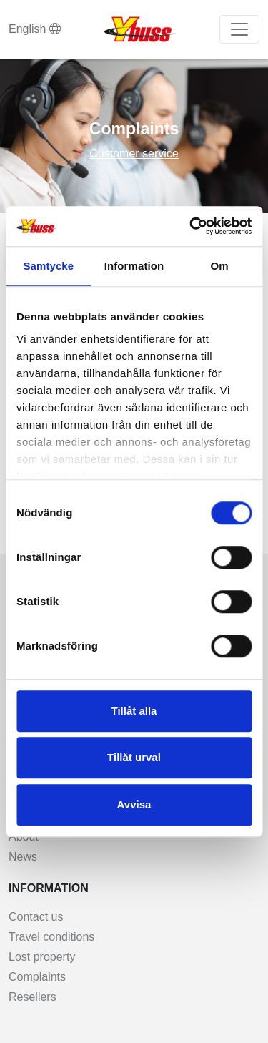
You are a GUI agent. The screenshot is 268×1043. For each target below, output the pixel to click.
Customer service (133, 153)
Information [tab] (134, 266)
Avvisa (134, 804)
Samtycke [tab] (48, 266)
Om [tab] (220, 266)
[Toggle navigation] (239, 29)
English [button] (35, 29)
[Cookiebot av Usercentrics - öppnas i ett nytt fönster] (191, 226)
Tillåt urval (134, 757)
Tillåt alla (134, 711)
